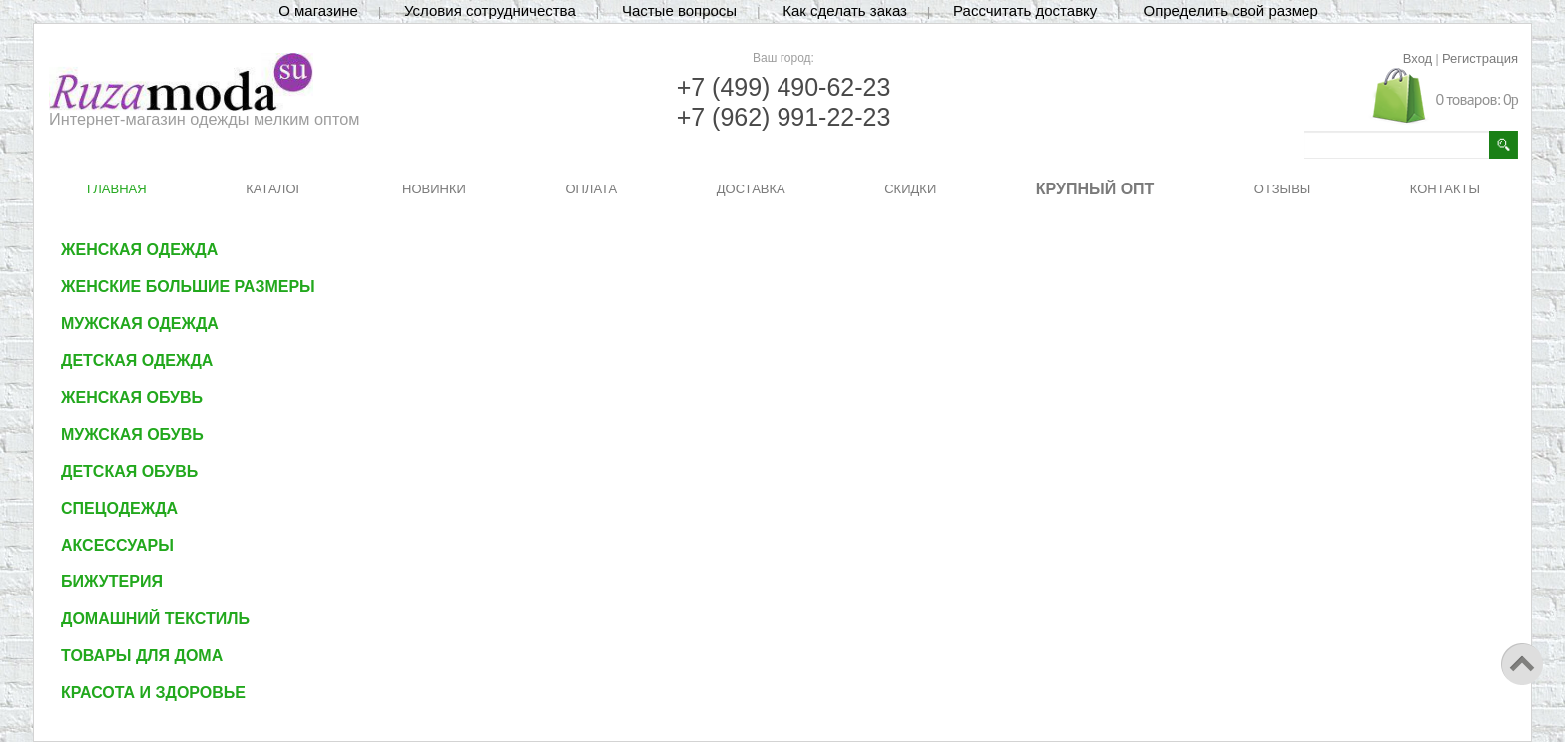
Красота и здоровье (153, 692)
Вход (1417, 58)
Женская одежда (139, 249)
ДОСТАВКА (751, 189)
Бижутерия (112, 581)
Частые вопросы (679, 10)
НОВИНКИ (434, 189)
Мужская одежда (140, 323)
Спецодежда (119, 508)
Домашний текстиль (155, 618)
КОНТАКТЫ (1445, 189)
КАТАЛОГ (274, 189)
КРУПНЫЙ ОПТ (1095, 189)
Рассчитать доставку (1025, 10)
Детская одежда (137, 360)
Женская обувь (132, 397)
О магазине (318, 10)
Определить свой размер (1230, 10)
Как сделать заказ (844, 10)
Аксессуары (117, 545)
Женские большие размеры (188, 286)
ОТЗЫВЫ (1282, 189)
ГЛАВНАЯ (117, 189)
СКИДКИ (910, 189)
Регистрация (1480, 58)
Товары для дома (142, 655)
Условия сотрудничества (490, 10)
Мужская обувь (132, 434)
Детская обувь (129, 471)
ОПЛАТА (591, 189)
